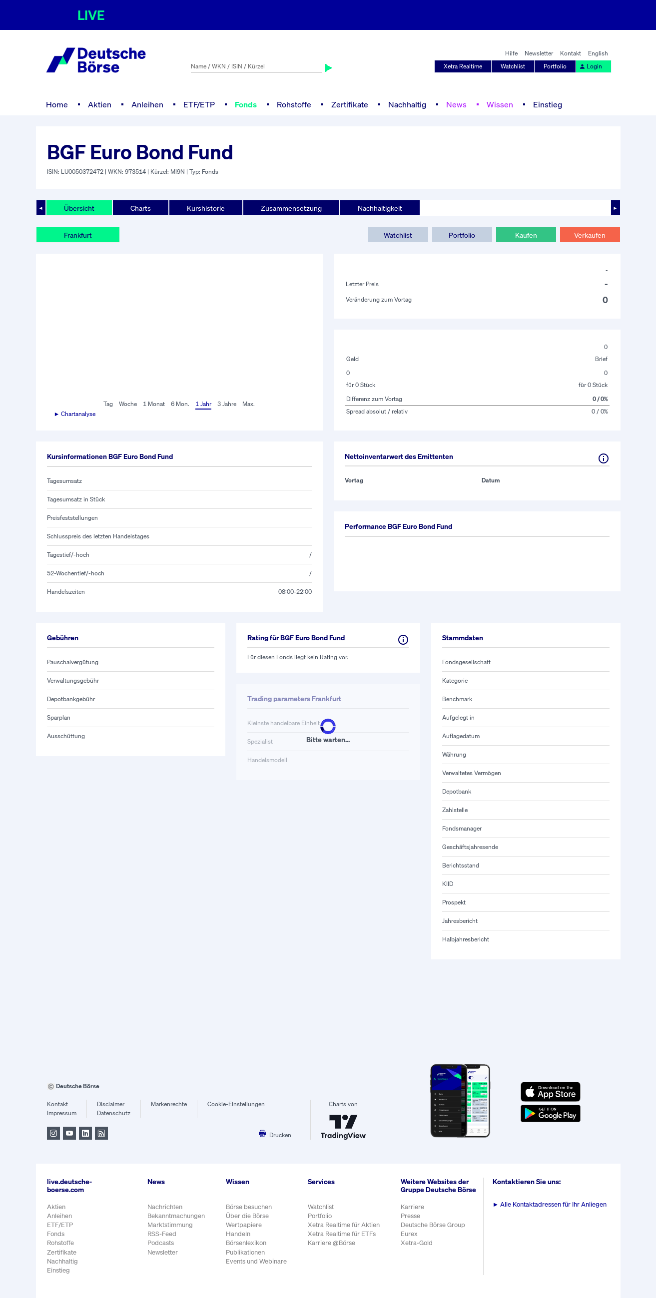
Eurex (409, 1234)
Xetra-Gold (417, 1243)
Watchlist (513, 66)
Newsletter (539, 53)
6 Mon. (180, 404)
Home (57, 104)
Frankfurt (78, 235)
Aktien (99, 104)
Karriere (412, 1207)
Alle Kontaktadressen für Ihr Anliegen (550, 1204)
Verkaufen (590, 235)
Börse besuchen (249, 1207)
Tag (108, 404)
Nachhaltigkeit (380, 208)
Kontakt (570, 53)
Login (590, 66)
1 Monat (154, 404)
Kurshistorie (206, 208)
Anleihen (147, 104)
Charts (140, 208)
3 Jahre (226, 404)
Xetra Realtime (463, 66)
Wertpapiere (244, 1225)
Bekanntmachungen (176, 1216)
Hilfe (511, 53)
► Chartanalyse (75, 414)
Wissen (500, 104)
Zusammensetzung (291, 208)
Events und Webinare (256, 1261)
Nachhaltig (407, 104)
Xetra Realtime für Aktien (344, 1225)
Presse (410, 1216)
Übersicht (79, 208)
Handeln (238, 1234)
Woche (128, 404)
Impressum (61, 1113)
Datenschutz (113, 1113)
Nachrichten (164, 1207)
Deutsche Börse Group (433, 1225)
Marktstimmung (170, 1225)
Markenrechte (169, 1104)
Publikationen (245, 1252)
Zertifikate (349, 104)
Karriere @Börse (331, 1243)
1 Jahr (203, 404)
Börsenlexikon (246, 1243)
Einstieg (547, 104)
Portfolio (555, 66)
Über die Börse (247, 1216)
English (598, 53)
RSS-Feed (161, 1234)
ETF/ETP (199, 104)
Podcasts (160, 1243)
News (456, 104)
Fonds (246, 104)
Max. (248, 404)
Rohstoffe (294, 104)
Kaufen (526, 235)
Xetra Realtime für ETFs (342, 1234)
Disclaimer (110, 1104)
